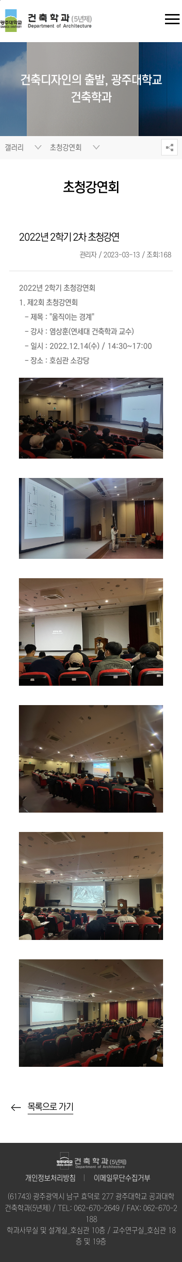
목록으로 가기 (50, 1107)
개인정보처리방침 (50, 1178)
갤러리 (14, 148)
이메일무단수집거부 (122, 1178)
